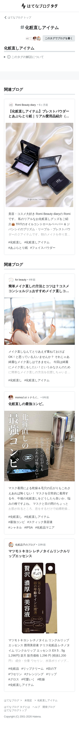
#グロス (13, 679)
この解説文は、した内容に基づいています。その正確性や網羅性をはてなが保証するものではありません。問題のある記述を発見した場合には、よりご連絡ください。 (24, 57)
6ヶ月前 (43, 104)
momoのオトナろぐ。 (27, 397)
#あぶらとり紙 (18, 247)
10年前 (42, 544)
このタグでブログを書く (59, 38)
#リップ (51, 674)
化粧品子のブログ (25, 544)
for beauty (20, 279)
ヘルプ (36, 706)
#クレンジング (34, 674)
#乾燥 (41, 679)
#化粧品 (13, 668)
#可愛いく (28, 679)
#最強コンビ (16, 522)
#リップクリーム (32, 668)
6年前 (45, 397)
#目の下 (51, 668)
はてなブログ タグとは (17, 706)
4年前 (32, 279)
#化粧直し (15, 242)
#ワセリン (15, 674)
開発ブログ (49, 706)
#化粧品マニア (45, 527)
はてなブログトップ (15, 710)
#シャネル (15, 527)
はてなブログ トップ (17, 17)
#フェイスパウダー (43, 247)
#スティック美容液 (40, 522)
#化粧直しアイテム (37, 242)
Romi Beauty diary (25, 104)
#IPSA (28, 527)
